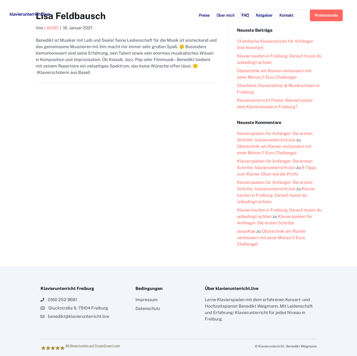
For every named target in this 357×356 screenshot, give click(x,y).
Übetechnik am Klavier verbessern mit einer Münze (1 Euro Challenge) (271, 238)
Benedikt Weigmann (258, 306)
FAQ (245, 15)
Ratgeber (264, 15)
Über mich (225, 15)
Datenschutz (148, 308)
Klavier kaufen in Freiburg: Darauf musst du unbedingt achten (276, 195)
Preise (204, 15)
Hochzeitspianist (221, 306)
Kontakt (286, 15)
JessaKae (246, 231)
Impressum (147, 299)
